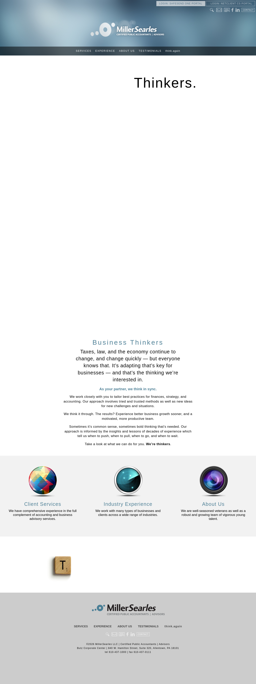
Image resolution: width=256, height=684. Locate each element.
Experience (105, 51)
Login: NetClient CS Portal (230, 3)
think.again (172, 51)
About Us (127, 51)
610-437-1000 (117, 652)
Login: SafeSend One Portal (181, 3)
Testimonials (150, 51)
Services (84, 51)
